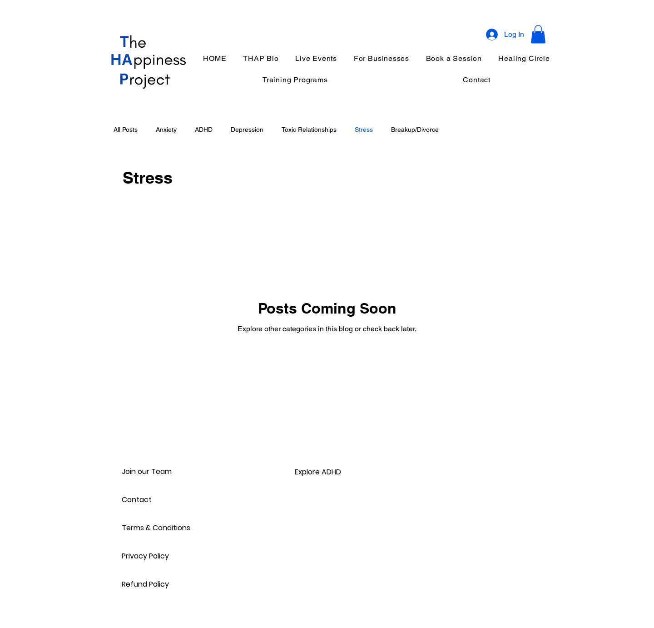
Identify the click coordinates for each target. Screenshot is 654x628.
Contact (137, 499)
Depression (247, 129)
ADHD (204, 129)
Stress (364, 129)
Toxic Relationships (309, 129)
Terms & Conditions (154, 528)
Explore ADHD (318, 472)
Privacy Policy (145, 556)
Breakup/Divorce (415, 129)
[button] (538, 34)
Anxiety (166, 129)
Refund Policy (145, 584)
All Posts (126, 129)
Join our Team (147, 471)
